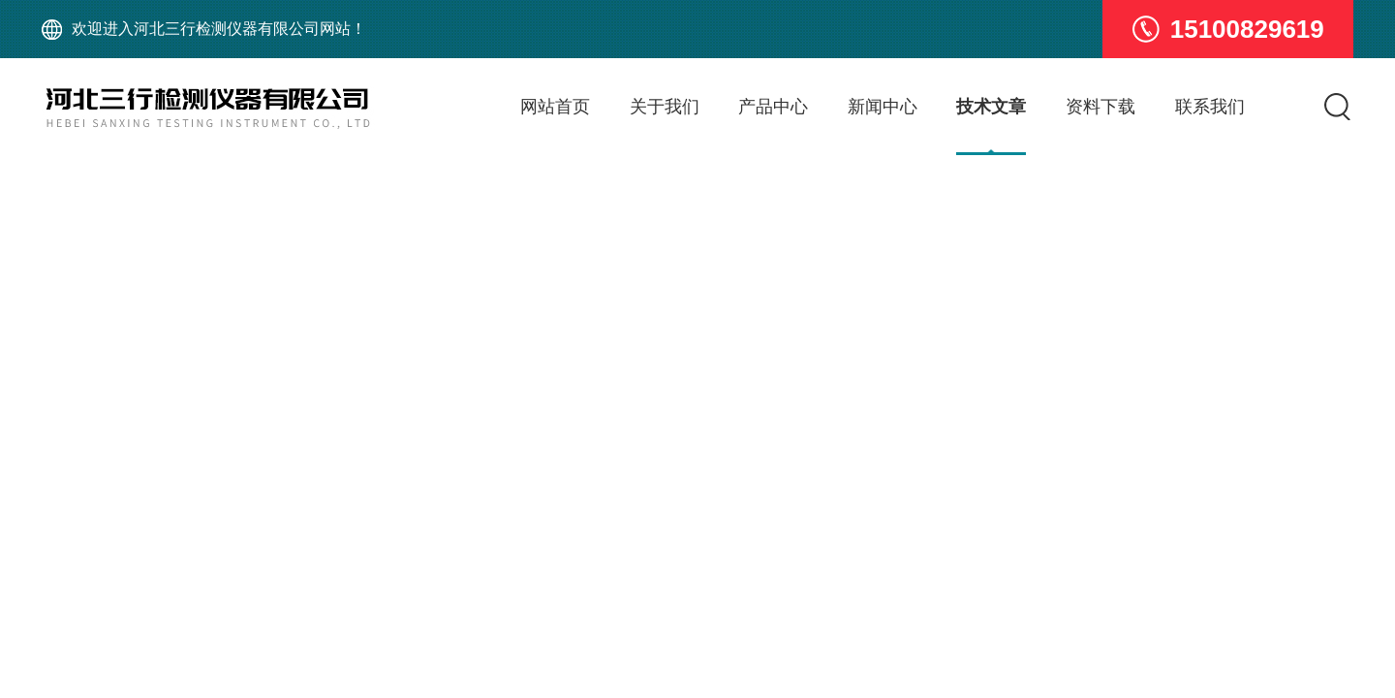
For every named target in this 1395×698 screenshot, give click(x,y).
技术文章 (991, 106)
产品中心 (773, 106)
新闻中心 (882, 106)
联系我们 (1210, 106)
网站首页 (555, 106)
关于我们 (664, 106)
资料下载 (1100, 106)
